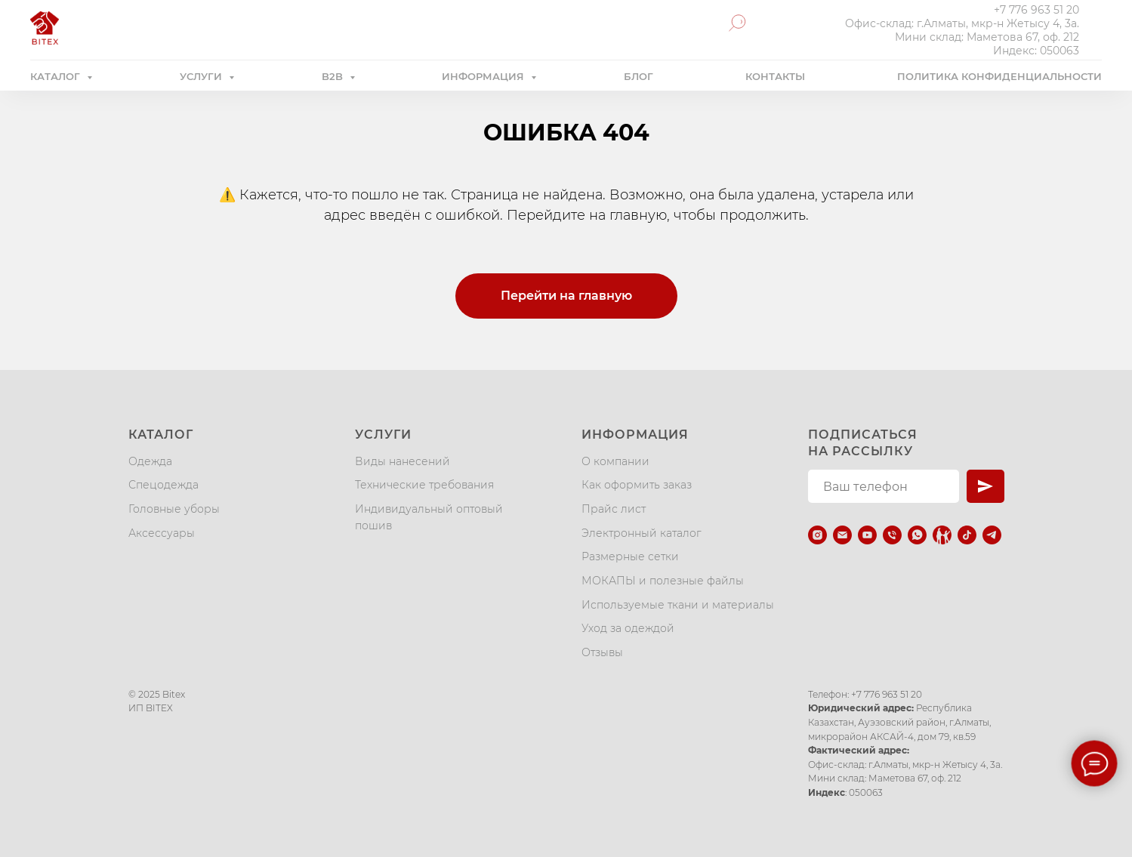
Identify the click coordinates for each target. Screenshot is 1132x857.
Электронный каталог (641, 533)
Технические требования (424, 485)
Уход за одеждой (627, 628)
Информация (635, 434)
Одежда (150, 461)
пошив (373, 525)
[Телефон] (892, 535)
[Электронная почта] (842, 535)
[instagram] (817, 535)
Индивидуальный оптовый (429, 509)
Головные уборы (174, 509)
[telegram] (991, 535)
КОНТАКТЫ (775, 76)
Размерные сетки (630, 556)
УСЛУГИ (202, 76)
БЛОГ (638, 76)
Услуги (383, 434)
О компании (615, 461)
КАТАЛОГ (56, 76)
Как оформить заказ (636, 485)
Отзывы (602, 652)
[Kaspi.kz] (942, 535)
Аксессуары (161, 533)
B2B (334, 76)
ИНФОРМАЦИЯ (484, 76)
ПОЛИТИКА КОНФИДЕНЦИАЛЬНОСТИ (999, 76)
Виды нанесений (402, 461)
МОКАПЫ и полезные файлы (662, 580)
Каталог (160, 434)
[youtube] (867, 535)
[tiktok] (967, 535)
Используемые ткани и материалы (677, 605)
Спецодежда (163, 485)
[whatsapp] (917, 535)
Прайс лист (613, 509)
